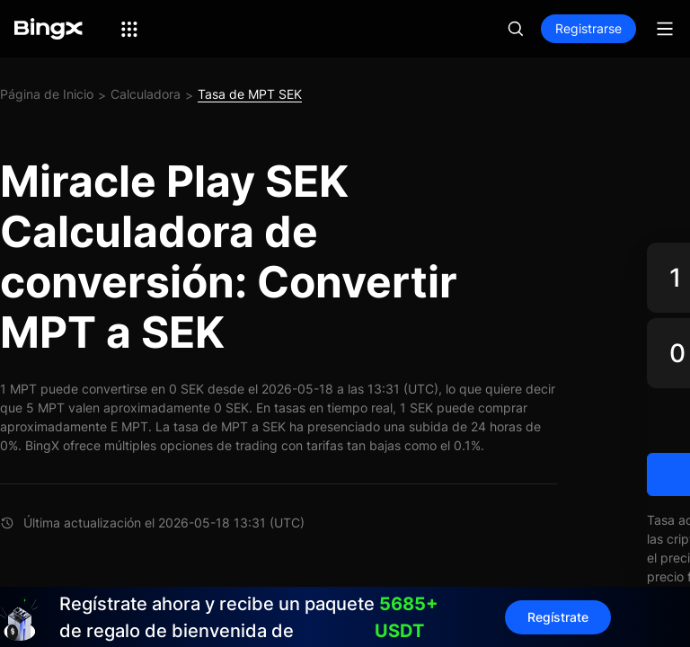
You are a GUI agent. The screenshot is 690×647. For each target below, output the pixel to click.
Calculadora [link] (146, 94)
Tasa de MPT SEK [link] (250, 94)
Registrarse (588, 28)
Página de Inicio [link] (46, 94)
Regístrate (557, 617)
